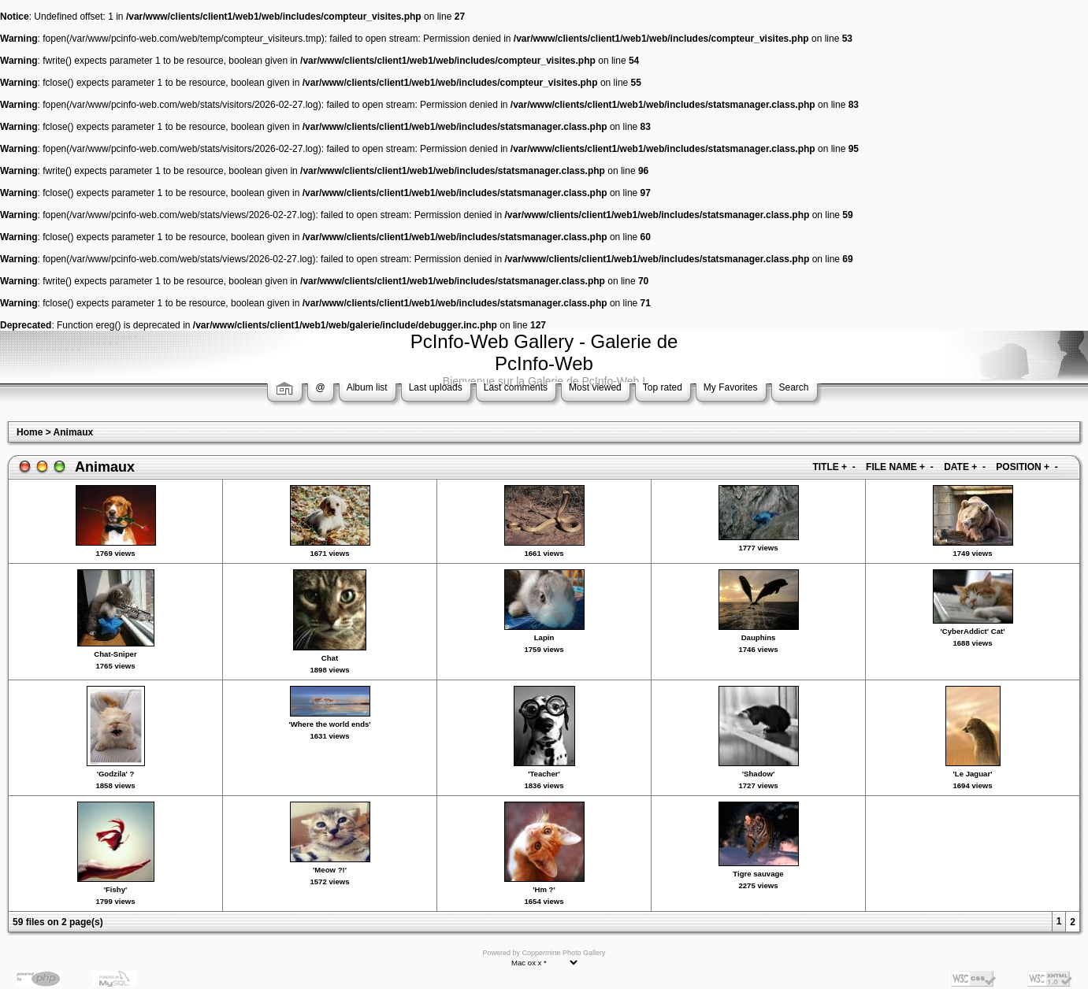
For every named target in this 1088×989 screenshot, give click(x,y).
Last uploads (435, 387)
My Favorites (731, 387)
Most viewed (595, 387)
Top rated (662, 387)
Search (794, 387)
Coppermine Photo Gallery (563, 953)
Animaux (74, 432)
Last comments (516, 387)
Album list (367, 387)
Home (30, 432)
